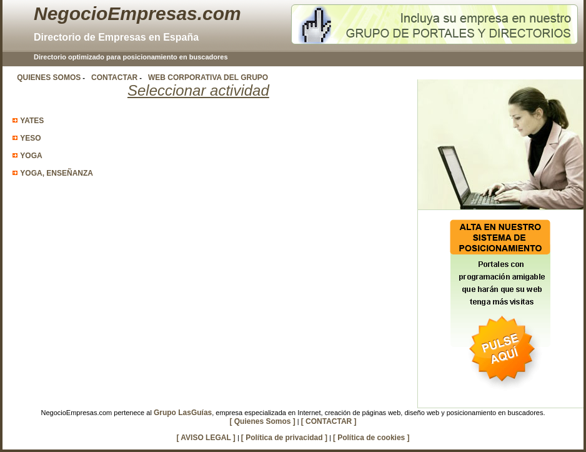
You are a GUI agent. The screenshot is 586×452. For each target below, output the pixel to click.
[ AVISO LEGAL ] (205, 437)
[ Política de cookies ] (371, 437)
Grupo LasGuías (183, 412)
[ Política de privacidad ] (284, 437)
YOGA (31, 155)
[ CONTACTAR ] (329, 421)
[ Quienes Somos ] (262, 421)
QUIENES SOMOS (49, 77)
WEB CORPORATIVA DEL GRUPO (208, 77)
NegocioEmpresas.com (137, 13)
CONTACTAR (114, 77)
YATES (32, 120)
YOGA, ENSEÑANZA (56, 173)
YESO (30, 138)
